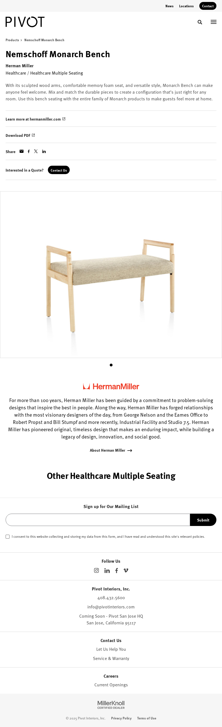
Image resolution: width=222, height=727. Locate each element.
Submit (203, 520)
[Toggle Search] (200, 22)
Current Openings (111, 684)
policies (198, 536)
